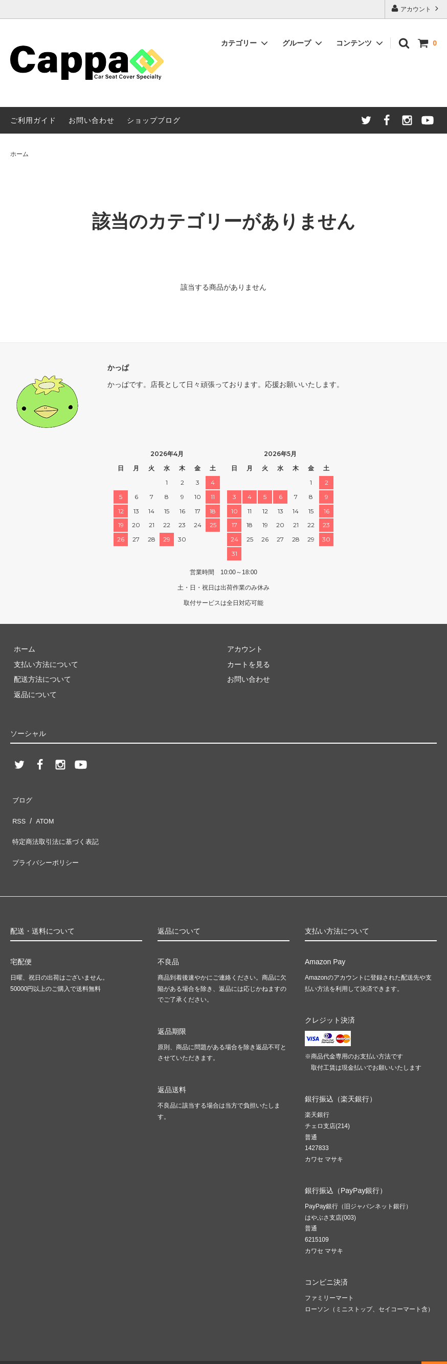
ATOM (41, 813)
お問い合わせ (92, 120)
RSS (17, 813)
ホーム (19, 154)
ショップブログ (154, 120)
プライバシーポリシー (46, 843)
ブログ (21, 798)
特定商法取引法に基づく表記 (56, 828)
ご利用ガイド (33, 120)
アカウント (416, 8)
